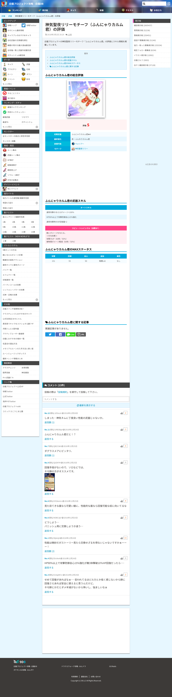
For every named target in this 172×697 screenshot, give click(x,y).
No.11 (47, 429)
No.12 (47, 413)
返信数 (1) (49, 422)
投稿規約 (62, 392)
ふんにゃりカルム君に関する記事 (64, 66)
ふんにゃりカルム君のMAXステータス (65, 63)
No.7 (47, 446)
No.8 (47, 501)
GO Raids (112, 666)
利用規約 (74, 676)
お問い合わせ (96, 676)
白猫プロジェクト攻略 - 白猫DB (26, 3)
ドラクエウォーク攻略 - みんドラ (73, 666)
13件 (70, 34)
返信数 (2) (49, 551)
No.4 (47, 558)
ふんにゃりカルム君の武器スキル (63, 60)
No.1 (47, 538)
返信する (49, 438)
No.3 (47, 574)
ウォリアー (78, 143)
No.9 (47, 462)
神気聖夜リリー (81, 148)
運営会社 (84, 676)
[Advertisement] (86, 174)
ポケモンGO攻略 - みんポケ (24, 670)
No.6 (47, 517)
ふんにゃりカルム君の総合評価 (62, 57)
